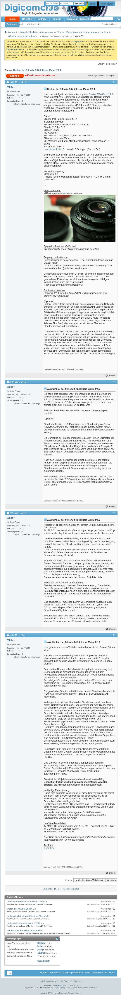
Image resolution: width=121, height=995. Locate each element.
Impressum (97, 972)
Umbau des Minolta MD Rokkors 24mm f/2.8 (28, 916)
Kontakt (44, 972)
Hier (46, 647)
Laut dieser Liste (52, 149)
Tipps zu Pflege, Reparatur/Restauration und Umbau (82, 32)
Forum (12, 19)
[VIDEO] (41, 953)
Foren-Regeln (43, 961)
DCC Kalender (18, 24)
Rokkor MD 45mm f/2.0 (101, 94)
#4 (114, 634)
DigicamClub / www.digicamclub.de (66, 972)
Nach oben (111, 880)
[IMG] (40, 949)
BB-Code (41, 943)
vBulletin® (58, 985)
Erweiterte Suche (109, 24)
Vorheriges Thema (52, 888)
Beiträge (42, 19)
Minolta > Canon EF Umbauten (23, 36)
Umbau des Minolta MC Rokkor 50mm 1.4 (27, 901)
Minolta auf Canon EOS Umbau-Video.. (25, 930)
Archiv (88, 972)
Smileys (40, 946)
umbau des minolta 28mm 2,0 (21, 908)
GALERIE (27, 19)
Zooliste (57, 19)
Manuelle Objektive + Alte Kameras (36, 32)
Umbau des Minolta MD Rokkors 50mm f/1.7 (37, 70)
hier (65, 193)
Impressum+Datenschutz (79, 19)
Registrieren (107, 4)
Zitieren (110, 376)
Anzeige (109, 75)
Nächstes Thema (71, 888)
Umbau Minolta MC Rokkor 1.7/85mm (25, 923)
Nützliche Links (33, 24)
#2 (114, 381)
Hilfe (92, 4)
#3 (114, 512)
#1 (114, 82)
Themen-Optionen (94, 75)
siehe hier (49, 848)
